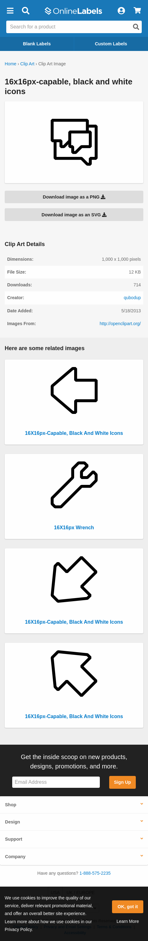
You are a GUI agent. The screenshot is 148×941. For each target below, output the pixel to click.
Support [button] (13, 839)
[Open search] (136, 27)
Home (10, 63)
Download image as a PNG (74, 196)
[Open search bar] (25, 11)
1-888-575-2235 (95, 873)
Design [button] (12, 821)
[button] (10, 11)
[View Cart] (137, 11)
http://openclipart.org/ (120, 323)
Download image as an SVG (74, 214)
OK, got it (128, 906)
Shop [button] (10, 804)
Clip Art (27, 63)
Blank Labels (37, 43)
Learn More (127, 921)
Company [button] (15, 856)
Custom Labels (111, 43)
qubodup (132, 297)
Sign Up (122, 782)
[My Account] (121, 11)
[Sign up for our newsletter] (56, 782)
